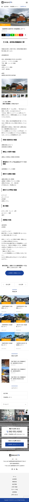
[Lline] (12, 35)
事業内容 (14, 481)
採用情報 (14, 492)
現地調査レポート (5, 24)
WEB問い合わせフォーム (14, 444)
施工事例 (5, 393)
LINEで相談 (14, 486)
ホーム (14, 476)
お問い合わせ (14, 494)
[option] (14, 86)
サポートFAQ (14, 489)
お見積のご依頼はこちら (14, 273)
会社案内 (14, 479)
